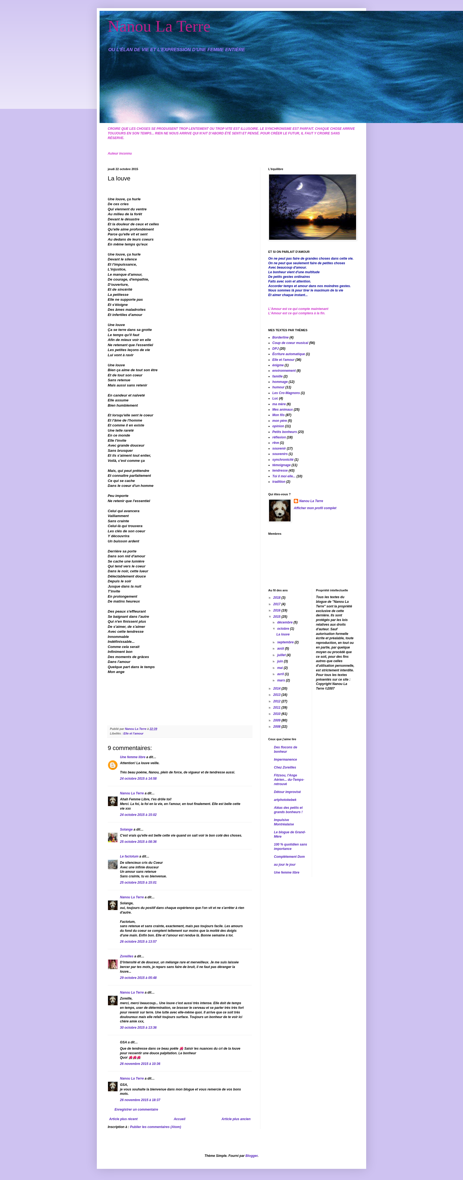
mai (280, 668)
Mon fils (278, 415)
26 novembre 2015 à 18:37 (140, 1100)
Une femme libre (132, 757)
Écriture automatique (288, 354)
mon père (279, 421)
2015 (277, 617)
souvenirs (280, 454)
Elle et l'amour (133, 733)
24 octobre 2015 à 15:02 (138, 815)
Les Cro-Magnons (286, 393)
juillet (282, 655)
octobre (283, 629)
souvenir (279, 448)
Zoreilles (126, 956)
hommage (280, 382)
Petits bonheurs (284, 432)
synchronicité (283, 460)
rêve (275, 443)
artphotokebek (285, 800)
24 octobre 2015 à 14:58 (138, 778)
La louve (283, 634)
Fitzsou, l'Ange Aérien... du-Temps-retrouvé (289, 779)
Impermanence (285, 759)
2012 (277, 701)
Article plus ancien (236, 1119)
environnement (284, 371)
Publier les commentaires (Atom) (155, 1127)
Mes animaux (282, 409)
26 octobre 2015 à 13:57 (138, 942)
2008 (277, 727)
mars (281, 680)
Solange (126, 829)
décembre (285, 622)
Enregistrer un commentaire (136, 1109)
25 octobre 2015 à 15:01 (138, 882)
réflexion (279, 437)
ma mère (279, 404)
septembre (286, 642)
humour (278, 387)
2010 (277, 714)
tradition (278, 482)
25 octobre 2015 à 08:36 (138, 842)
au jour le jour (284, 864)
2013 (277, 695)
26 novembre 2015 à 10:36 (140, 1064)
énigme (278, 365)
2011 (277, 707)
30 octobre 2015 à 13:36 (138, 1028)
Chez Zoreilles (285, 767)
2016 (277, 610)
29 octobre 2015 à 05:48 (138, 978)
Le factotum (129, 856)
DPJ (275, 349)
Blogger (251, 1156)
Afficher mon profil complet (315, 508)
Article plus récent (123, 1119)
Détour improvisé (287, 792)
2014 (277, 688)
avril (281, 674)
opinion (278, 426)
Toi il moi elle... (284, 476)
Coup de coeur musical (290, 343)
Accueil (180, 1119)
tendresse (280, 470)
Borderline (280, 337)
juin (280, 661)
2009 (277, 720)
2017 (277, 604)
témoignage (281, 465)
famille (277, 376)
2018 (277, 598)
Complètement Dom (289, 857)
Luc (275, 398)
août (281, 648)
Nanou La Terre (159, 26)
